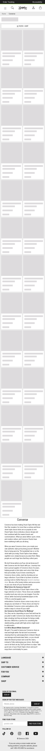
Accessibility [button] (37, 2)
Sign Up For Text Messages (13, 700)
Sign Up (6, 695)
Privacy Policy (15, 712)
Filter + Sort (22, 26)
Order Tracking (8, 2)
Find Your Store (8, 719)
